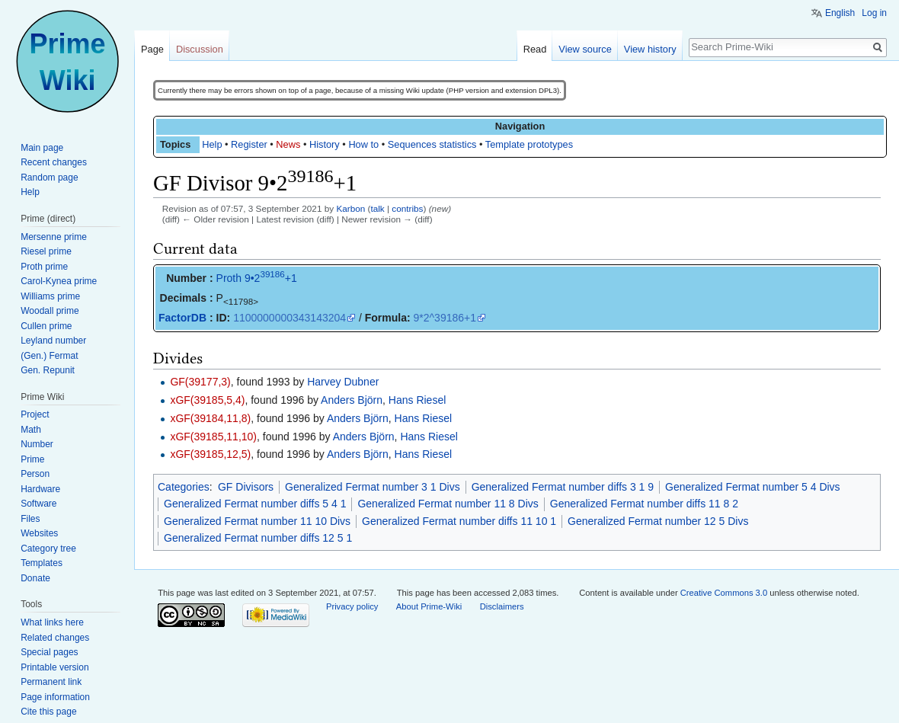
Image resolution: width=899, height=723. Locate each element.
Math (31, 429)
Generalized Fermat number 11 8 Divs (447, 503)
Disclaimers (502, 606)
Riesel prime (46, 251)
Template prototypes (529, 144)
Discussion (199, 49)
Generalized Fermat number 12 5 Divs (658, 521)
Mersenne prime (54, 237)
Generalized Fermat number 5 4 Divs (752, 487)
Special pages (49, 652)
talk (377, 208)
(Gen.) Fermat (49, 355)
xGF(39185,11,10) (213, 436)
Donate (35, 578)
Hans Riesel (417, 400)
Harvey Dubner (343, 382)
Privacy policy (352, 606)
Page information (55, 697)
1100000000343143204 (289, 318)
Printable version (54, 667)
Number (37, 444)
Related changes (55, 637)
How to (363, 144)
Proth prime (44, 266)
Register (249, 144)
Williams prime (50, 296)
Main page (42, 147)
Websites (39, 533)
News (288, 144)
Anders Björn (351, 400)
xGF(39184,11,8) (210, 418)
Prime (32, 459)
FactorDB (182, 318)
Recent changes (54, 162)
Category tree (48, 548)
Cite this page (48, 711)
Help (212, 144)
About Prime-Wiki (429, 606)
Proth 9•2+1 (256, 278)
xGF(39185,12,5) (210, 454)
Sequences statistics (432, 144)
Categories (184, 487)
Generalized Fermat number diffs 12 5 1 (258, 538)
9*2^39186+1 (445, 318)
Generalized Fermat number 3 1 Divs (372, 487)
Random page (49, 177)
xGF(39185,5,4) (207, 400)
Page (152, 49)
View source (584, 49)
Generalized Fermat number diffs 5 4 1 (255, 503)
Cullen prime (46, 326)
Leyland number (53, 340)
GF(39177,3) (200, 382)
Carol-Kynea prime (59, 281)
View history (650, 49)
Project (35, 414)
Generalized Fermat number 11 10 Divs (257, 521)
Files (30, 518)
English (840, 13)
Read (535, 49)
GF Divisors (246, 487)
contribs (407, 208)
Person (35, 474)
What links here (52, 622)
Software (38, 503)
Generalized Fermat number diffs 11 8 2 (644, 503)
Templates (41, 563)
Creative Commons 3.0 (723, 592)
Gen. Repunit (48, 370)
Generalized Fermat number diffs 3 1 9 (563, 487)
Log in (874, 13)
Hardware (40, 489)
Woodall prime (49, 311)
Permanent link (51, 682)
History (324, 144)
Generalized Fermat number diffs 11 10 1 (459, 521)
